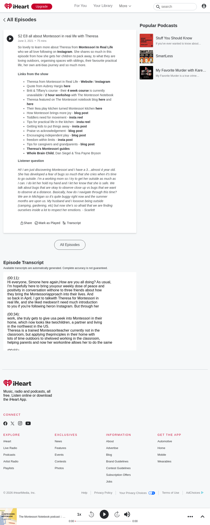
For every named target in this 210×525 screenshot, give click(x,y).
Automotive (165, 441)
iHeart (7, 441)
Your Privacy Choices (137, 493)
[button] (26, 222)
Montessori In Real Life (96, 47)
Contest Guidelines (118, 468)
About (110, 441)
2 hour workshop (58, 95)
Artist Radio (10, 461)
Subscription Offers (118, 474)
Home (161, 448)
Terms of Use (170, 492)
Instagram (64, 51)
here (67, 86)
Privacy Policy (103, 492)
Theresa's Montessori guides (48, 148)
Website (87, 81)
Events (59, 454)
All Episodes (21, 19)
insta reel (76, 117)
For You (80, 6)
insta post (79, 126)
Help (84, 492)
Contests (60, 461)
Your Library (102, 6)
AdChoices (194, 492)
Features (60, 448)
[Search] (175, 6)
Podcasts (9, 454)
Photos (59, 468)
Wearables (164, 461)
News (58, 441)
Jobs (109, 481)
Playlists (8, 468)
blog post (81, 113)
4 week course (78, 90)
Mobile (162, 454)
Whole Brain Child (40, 153)
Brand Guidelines (117, 461)
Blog (109, 454)
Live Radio (10, 448)
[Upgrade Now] (41, 7)
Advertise (112, 448)
